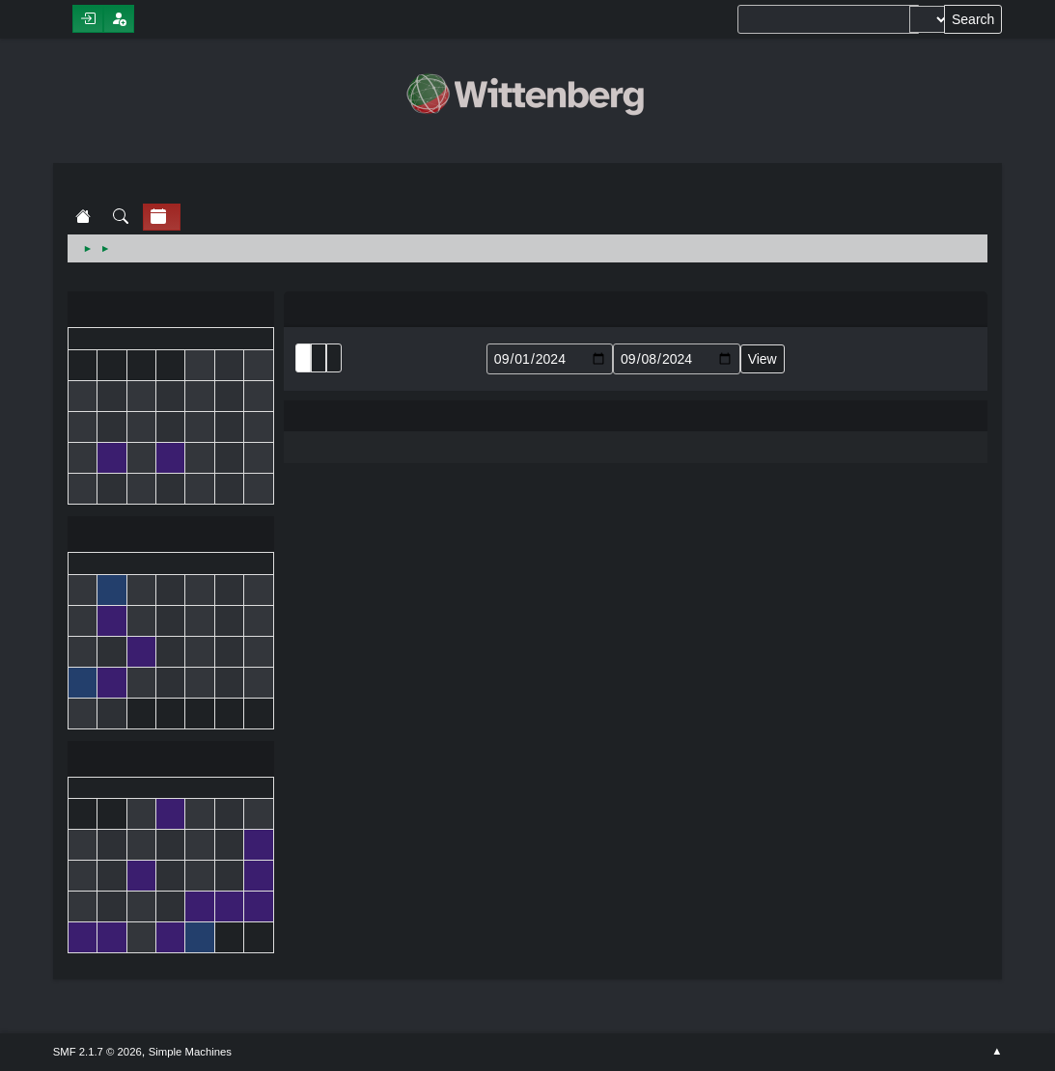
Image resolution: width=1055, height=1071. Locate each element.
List (303, 357)
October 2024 (171, 761)
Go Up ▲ (996, 1051)
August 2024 (171, 311)
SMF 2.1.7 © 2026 (97, 1051)
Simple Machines (190, 1051)
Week (334, 357)
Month (318, 357)
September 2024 (171, 536)
